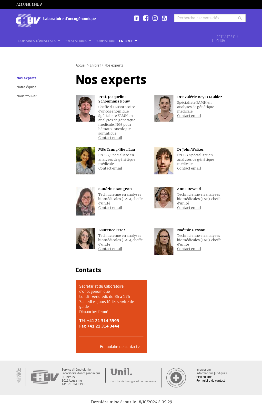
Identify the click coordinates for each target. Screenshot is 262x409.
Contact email (110, 138)
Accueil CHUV (29, 5)
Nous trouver (27, 96)
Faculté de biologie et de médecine (133, 381)
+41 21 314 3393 (103, 321)
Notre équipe (27, 87)
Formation (105, 41)
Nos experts (26, 78)
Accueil (81, 65)
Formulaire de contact (120, 347)
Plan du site (204, 376)
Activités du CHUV (227, 39)
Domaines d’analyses (37, 41)
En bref (126, 41)
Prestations (76, 41)
